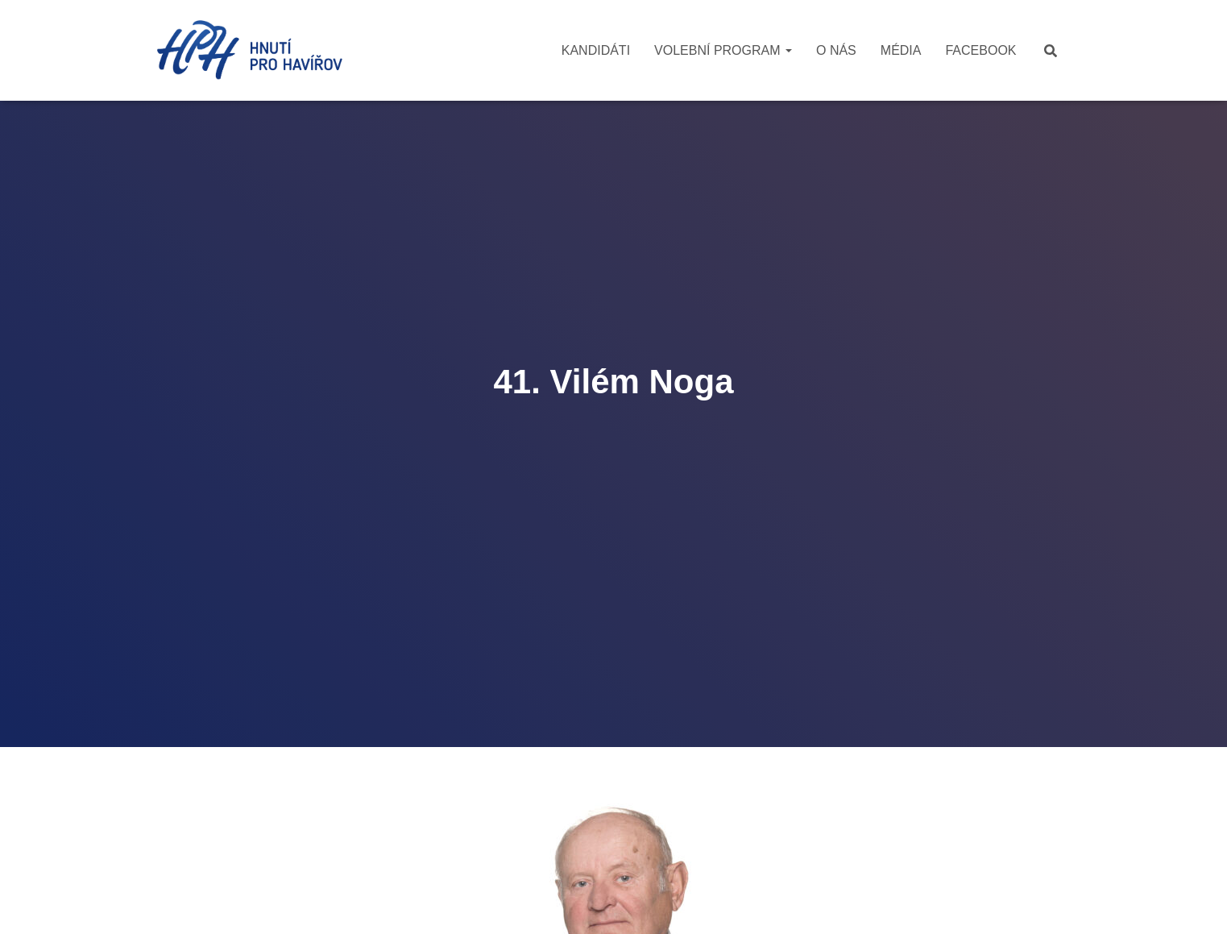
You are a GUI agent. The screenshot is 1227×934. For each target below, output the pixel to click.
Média (901, 50)
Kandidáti (596, 50)
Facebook (980, 50)
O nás (836, 50)
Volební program (723, 50)
